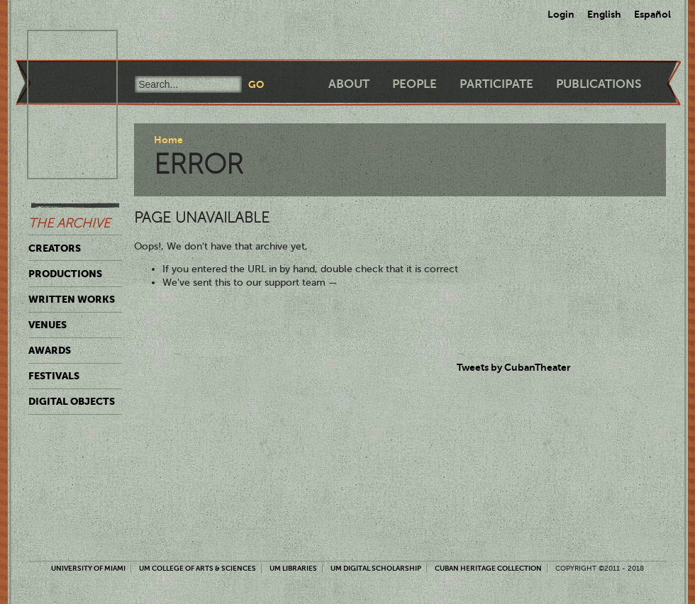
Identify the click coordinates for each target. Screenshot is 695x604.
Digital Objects (71, 401)
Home (168, 139)
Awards (49, 350)
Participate (496, 84)
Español (652, 14)
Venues (47, 324)
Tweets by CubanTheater (514, 367)
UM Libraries (293, 568)
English (604, 14)
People (414, 84)
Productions (65, 273)
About (348, 84)
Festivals (53, 375)
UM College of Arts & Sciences (197, 568)
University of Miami (88, 568)
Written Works (71, 299)
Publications (598, 84)
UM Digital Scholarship (375, 568)
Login (560, 14)
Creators (54, 248)
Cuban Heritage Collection (488, 568)
